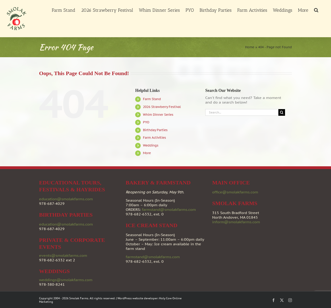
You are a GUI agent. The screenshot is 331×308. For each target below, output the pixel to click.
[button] (316, 9)
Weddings (150, 145)
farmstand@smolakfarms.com (169, 209)
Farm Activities (154, 138)
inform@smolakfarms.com (236, 222)
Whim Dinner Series (158, 115)
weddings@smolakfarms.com (65, 279)
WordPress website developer (137, 298)
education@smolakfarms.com (66, 199)
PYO (146, 122)
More (147, 153)
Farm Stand (152, 99)
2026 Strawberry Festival (162, 107)
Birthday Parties (155, 130)
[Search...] (241, 112)
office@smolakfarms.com (235, 192)
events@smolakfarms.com (63, 255)
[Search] (281, 112)
